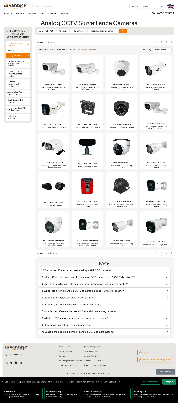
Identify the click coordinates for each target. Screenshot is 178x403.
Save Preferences (150, 382)
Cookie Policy (114, 382)
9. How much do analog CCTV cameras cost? (66, 325)
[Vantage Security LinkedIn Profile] (11, 363)
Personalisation (94, 391)
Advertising (55, 391)
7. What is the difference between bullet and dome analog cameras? (79, 311)
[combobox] (80, 6)
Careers (62, 356)
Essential (10, 391)
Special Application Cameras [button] (103, 31)
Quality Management (92, 347)
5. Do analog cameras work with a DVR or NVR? (67, 297)
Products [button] (8, 13)
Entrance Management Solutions (13, 84)
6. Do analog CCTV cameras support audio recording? (71, 304)
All (123, 31)
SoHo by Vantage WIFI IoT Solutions (16, 109)
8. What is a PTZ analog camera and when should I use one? (74, 318)
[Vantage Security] (15, 6)
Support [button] (42, 13)
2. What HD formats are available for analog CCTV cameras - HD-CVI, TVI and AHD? (88, 277)
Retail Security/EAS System (15, 101)
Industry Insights (65, 351)
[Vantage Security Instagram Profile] (20, 363)
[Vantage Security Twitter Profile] (6, 363)
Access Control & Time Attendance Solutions (14, 73)
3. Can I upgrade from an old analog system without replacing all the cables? (84, 284)
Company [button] (31, 13)
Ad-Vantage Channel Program (70, 361)
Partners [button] (54, 13)
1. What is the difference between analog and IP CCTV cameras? (77, 270)
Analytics (141, 391)
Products (42, 50)
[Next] (171, 42)
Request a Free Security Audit (155, 359)
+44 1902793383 (165, 13)
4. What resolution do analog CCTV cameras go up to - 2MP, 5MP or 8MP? (82, 290)
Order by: (147, 50)
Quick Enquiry (165, 372)
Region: (135, 6)
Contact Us (146, 352)
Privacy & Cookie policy (68, 365)
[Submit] (32, 6)
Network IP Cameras (15, 50)
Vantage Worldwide (91, 351)
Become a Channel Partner (94, 361)
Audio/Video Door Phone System (15, 93)
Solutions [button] (20, 13)
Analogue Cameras (14, 55)
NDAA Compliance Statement (95, 365)
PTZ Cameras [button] (78, 31)
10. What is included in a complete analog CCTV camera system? (77, 331)
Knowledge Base (65, 347)
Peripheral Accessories (12, 117)
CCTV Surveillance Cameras (15, 44)
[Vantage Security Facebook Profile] (16, 363)
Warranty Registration (92, 356)
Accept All (169, 382)
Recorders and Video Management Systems (16, 63)
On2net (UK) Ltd (105, 373)
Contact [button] (64, 13)
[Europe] (152, 6)
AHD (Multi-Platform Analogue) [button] (53, 31)
